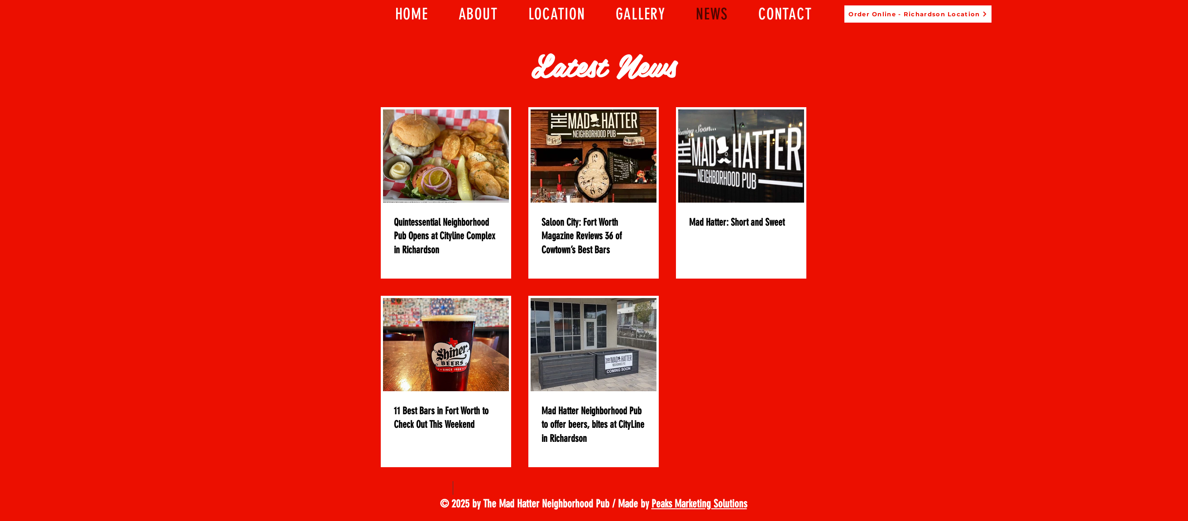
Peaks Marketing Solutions (699, 503)
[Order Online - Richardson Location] (918, 14)
